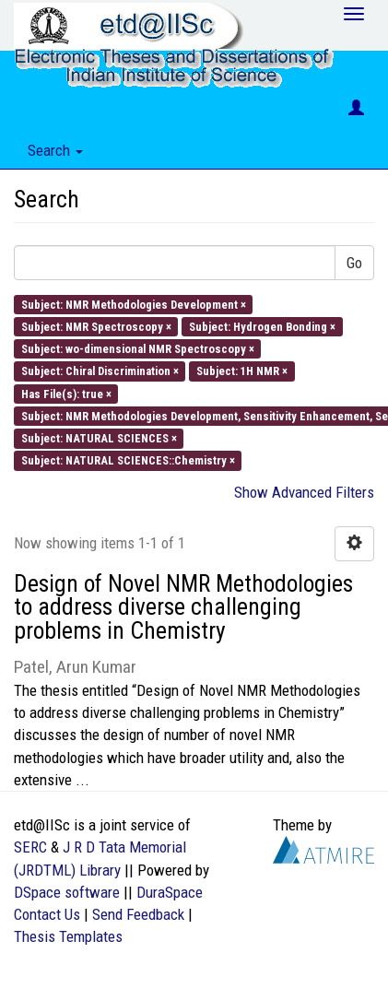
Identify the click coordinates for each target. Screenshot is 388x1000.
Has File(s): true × (66, 393)
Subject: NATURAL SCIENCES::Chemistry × (128, 460)
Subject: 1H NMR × (242, 371)
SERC (30, 847)
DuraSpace (169, 892)
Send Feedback (138, 914)
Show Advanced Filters (304, 492)
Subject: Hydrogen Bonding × (262, 326)
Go (354, 262)
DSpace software (67, 892)
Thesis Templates (68, 936)
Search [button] (55, 150)
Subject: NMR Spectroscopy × (96, 326)
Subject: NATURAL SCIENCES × (99, 438)
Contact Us (47, 914)
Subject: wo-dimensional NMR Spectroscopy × (137, 349)
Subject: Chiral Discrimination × (100, 371)
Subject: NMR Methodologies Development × (133, 304)
